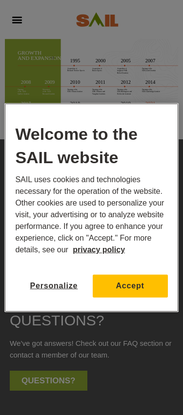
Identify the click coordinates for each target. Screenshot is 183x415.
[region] (91, 207)
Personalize (54, 286)
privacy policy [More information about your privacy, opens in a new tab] (99, 249)
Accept (130, 286)
